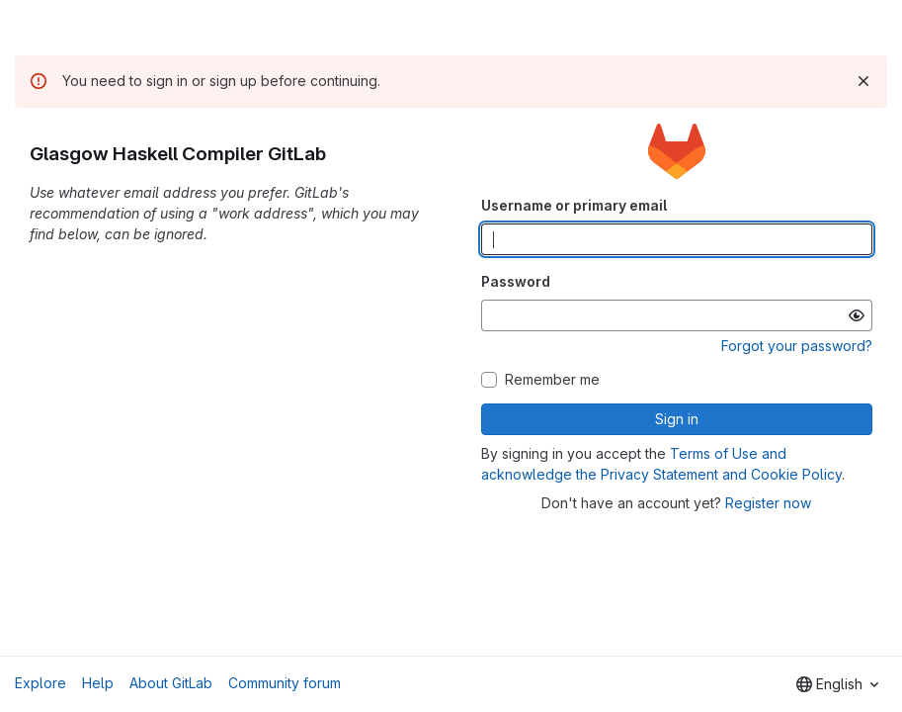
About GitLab (170, 682)
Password (515, 281)
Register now (768, 502)
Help (98, 682)
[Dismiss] (863, 81)
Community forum (284, 682)
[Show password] (856, 315)
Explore (40, 682)
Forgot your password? (796, 345)
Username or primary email (574, 205)
